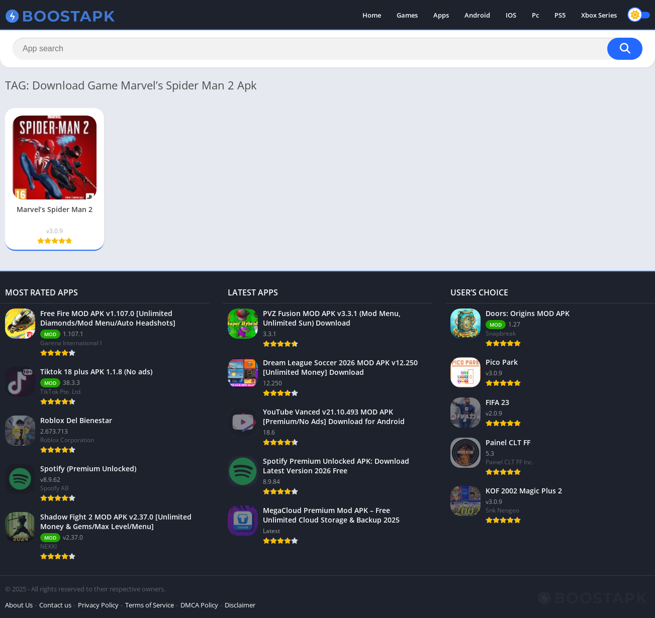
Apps (441, 15)
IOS (511, 15)
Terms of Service (149, 604)
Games (407, 15)
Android (477, 15)
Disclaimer (240, 604)
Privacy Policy (98, 604)
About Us (19, 604)
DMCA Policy (199, 604)
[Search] (327, 49)
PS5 (560, 15)
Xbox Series (599, 15)
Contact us (55, 604)
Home (371, 15)
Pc (535, 15)
